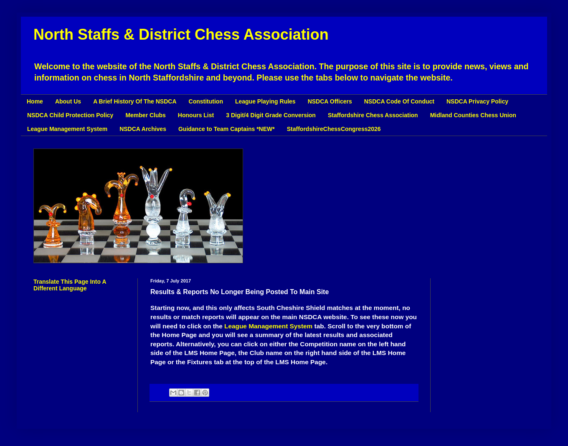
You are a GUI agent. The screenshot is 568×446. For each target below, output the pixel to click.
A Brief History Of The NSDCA (134, 101)
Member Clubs (145, 115)
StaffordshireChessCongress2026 (334, 129)
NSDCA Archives (142, 129)
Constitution (206, 101)
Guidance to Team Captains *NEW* (226, 129)
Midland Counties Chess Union (473, 115)
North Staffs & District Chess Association (181, 34)
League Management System (67, 129)
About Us (68, 101)
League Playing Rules (265, 101)
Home (35, 101)
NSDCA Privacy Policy (477, 101)
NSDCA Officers (330, 101)
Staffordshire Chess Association (373, 115)
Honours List (196, 115)
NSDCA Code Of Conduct (399, 101)
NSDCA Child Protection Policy (70, 115)
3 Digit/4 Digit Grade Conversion (271, 115)
